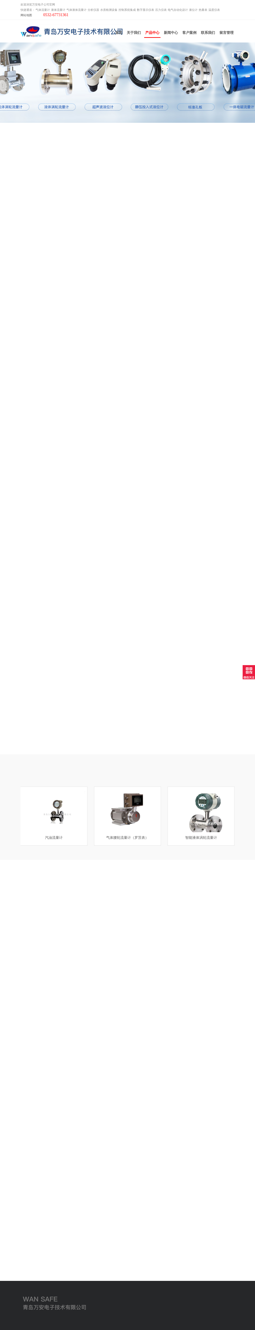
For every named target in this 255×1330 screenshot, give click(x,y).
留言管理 (226, 32)
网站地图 (26, 13)
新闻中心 (171, 32)
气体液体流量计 (76, 8)
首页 (118, 32)
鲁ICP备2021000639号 (164, 1323)
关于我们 (134, 32)
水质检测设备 (108, 8)
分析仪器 (93, 8)
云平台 (25, 1297)
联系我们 (208, 32)
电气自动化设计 (178, 8)
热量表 (203, 8)
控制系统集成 (127, 8)
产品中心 (152, 33)
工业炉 (25, 1302)
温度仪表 (214, 8)
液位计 (193, 8)
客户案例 (189, 32)
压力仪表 (161, 8)
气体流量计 (43, 8)
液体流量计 (58, 8)
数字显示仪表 (145, 8)
